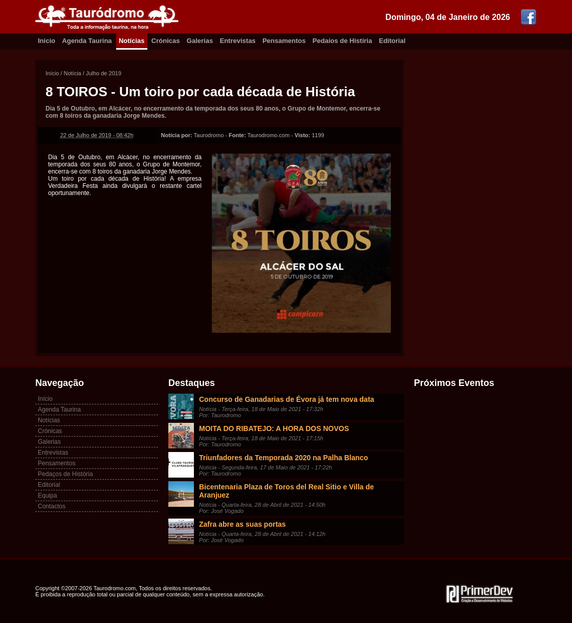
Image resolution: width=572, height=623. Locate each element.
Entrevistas (238, 41)
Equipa (47, 495)
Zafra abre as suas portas (242, 524)
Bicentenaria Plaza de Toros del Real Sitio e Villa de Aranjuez (286, 491)
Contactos (51, 506)
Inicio (46, 41)
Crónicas (165, 41)
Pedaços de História (65, 474)
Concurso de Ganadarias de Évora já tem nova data (286, 399)
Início (52, 73)
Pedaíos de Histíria (342, 41)
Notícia (72, 73)
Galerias (200, 41)
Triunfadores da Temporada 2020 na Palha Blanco (283, 458)
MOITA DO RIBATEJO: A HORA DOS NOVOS (274, 428)
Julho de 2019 (103, 73)
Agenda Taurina (87, 41)
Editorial (392, 41)
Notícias (132, 41)
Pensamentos (284, 41)
